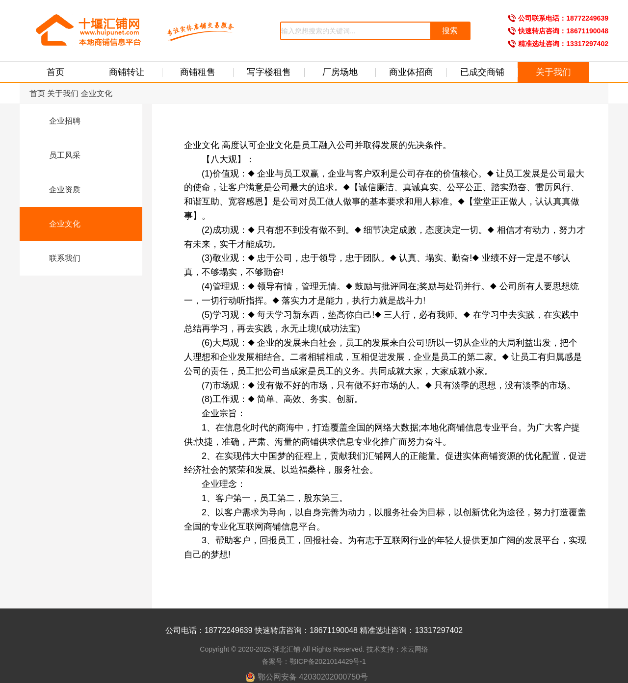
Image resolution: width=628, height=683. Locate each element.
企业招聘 (56, 121)
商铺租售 (197, 72)
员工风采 (56, 156)
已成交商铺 (482, 72)
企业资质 (56, 190)
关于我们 (553, 72)
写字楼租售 (269, 72)
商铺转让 (126, 72)
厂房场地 (340, 72)
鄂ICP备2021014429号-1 (327, 661)
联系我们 (56, 259)
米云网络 (414, 649)
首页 (55, 72)
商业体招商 (411, 72)
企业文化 (96, 93)
